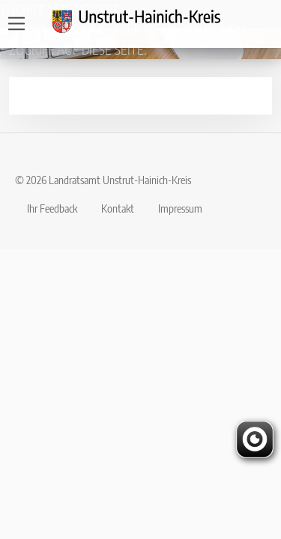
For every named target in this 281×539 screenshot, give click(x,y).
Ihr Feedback (52, 208)
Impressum (180, 208)
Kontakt (117, 208)
